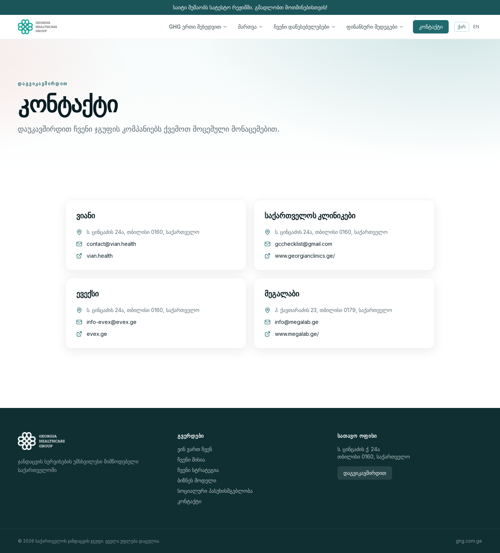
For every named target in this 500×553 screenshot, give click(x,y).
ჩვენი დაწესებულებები (305, 26)
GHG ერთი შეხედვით (198, 26)
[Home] (37, 26)
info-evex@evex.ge (112, 322)
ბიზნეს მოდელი (196, 480)
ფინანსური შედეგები (375, 26)
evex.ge (97, 334)
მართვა (250, 26)
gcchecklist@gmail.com (303, 244)
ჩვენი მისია (191, 459)
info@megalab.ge (296, 322)
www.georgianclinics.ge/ (305, 256)
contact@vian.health (111, 244)
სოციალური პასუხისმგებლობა (215, 491)
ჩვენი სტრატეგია (198, 470)
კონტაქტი (431, 26)
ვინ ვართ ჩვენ (194, 449)
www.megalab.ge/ (297, 334)
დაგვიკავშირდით (364, 473)
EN (476, 26)
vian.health (100, 256)
